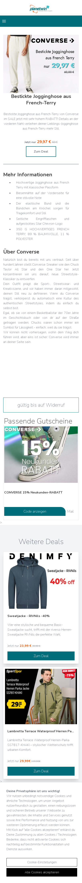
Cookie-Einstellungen (42, 862)
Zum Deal (41, 151)
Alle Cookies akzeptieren (42, 872)
